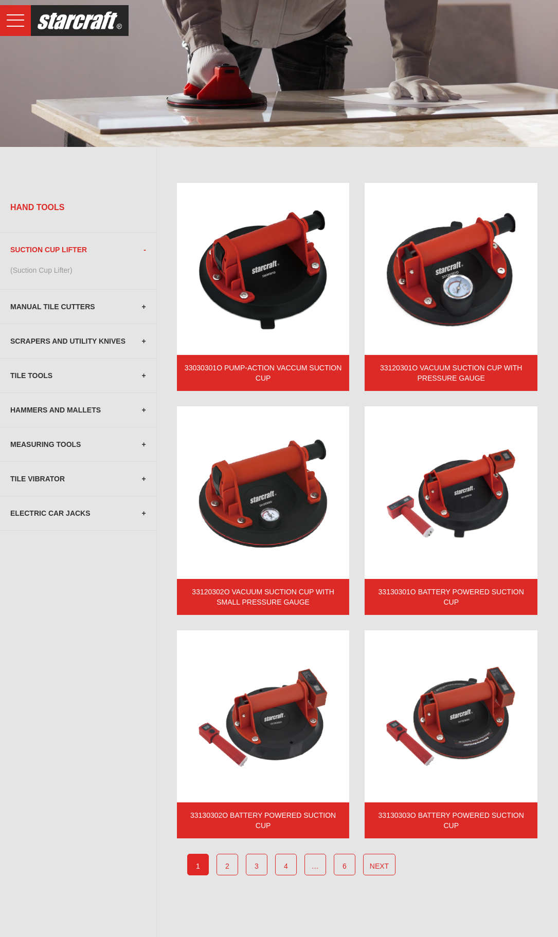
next (379, 866)
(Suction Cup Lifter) (41, 270)
